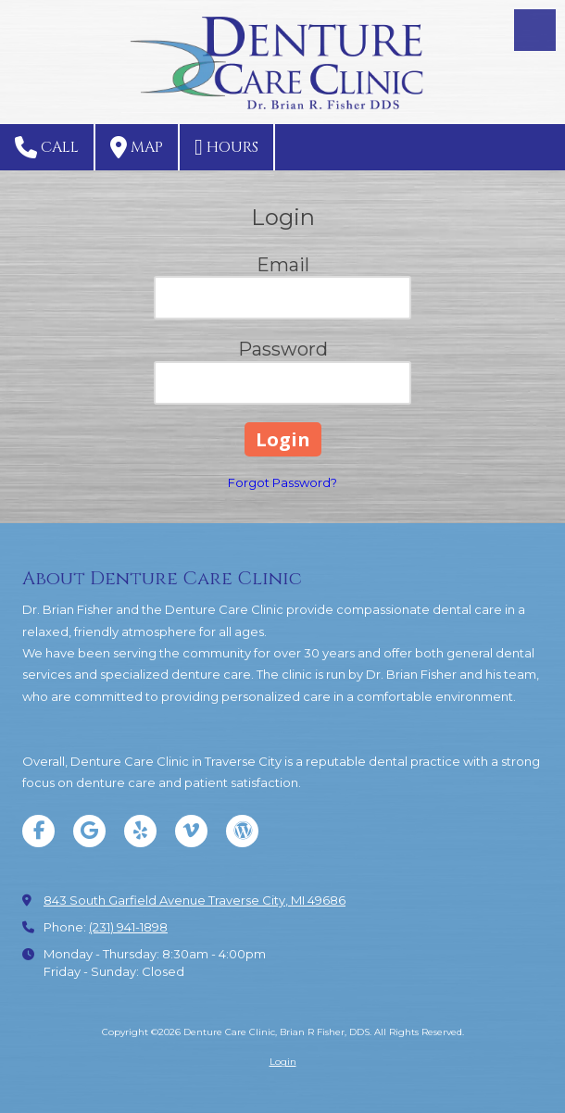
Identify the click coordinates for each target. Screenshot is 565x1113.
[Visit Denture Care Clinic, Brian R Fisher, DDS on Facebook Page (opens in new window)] (38, 831)
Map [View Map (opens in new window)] (136, 147)
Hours (226, 147)
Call (47, 147)
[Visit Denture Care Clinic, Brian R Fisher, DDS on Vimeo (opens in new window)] (191, 831)
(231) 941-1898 (128, 926)
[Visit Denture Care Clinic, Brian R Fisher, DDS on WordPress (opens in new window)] (242, 831)
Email (283, 265)
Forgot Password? (282, 482)
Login (283, 1062)
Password (283, 349)
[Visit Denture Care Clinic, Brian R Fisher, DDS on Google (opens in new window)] (89, 831)
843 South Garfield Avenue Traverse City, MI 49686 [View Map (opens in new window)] (194, 900)
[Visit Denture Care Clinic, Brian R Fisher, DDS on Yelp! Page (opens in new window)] (140, 831)
